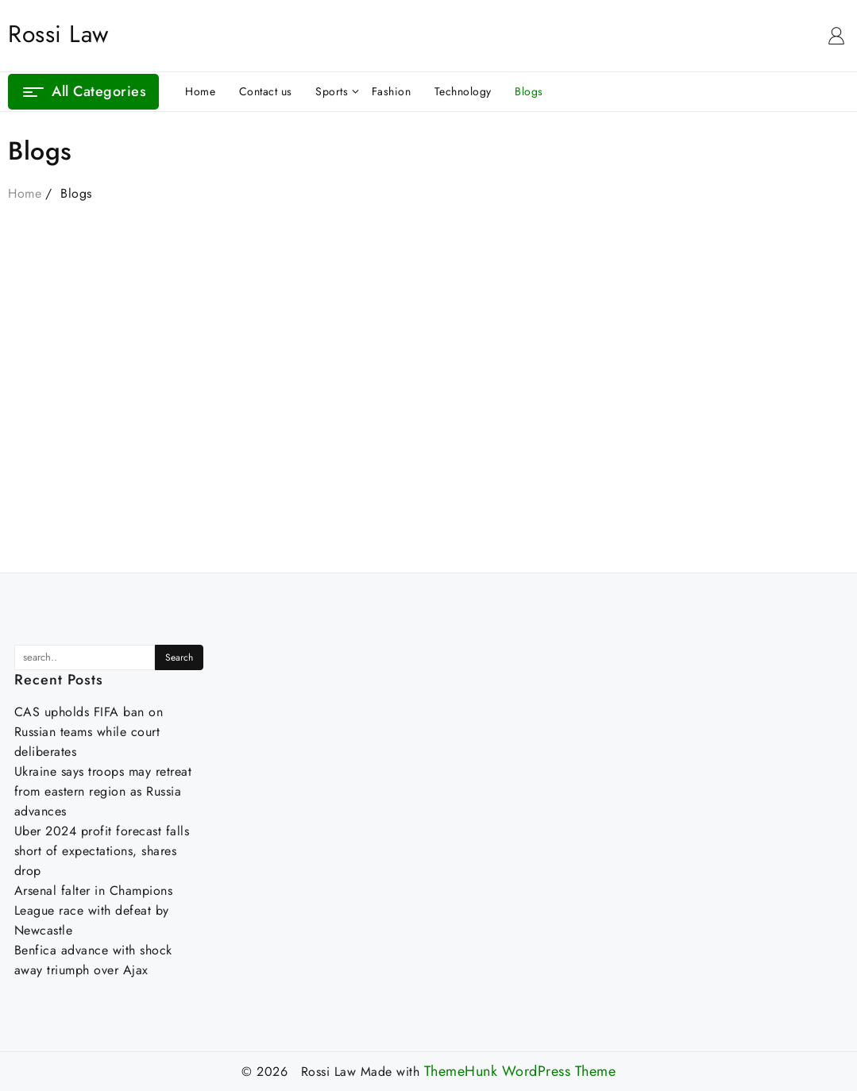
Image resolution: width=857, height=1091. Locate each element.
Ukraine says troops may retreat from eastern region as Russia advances (103, 791)
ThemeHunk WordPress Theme (520, 1071)
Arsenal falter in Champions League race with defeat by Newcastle (93, 910)
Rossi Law (58, 34)
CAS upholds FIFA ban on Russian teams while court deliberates (89, 732)
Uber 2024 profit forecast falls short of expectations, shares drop (102, 851)
